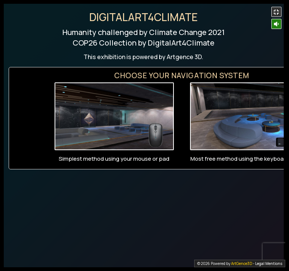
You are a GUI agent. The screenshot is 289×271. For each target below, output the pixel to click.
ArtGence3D (241, 263)
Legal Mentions (268, 263)
